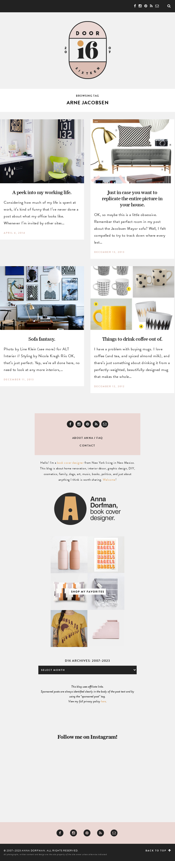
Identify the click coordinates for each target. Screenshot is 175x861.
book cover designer (70, 462)
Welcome (109, 479)
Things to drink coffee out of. (132, 339)
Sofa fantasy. (42, 339)
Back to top (158, 850)
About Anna (82, 438)
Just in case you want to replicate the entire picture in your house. (132, 198)
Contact (87, 446)
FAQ (99, 438)
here (103, 701)
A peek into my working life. (42, 192)
